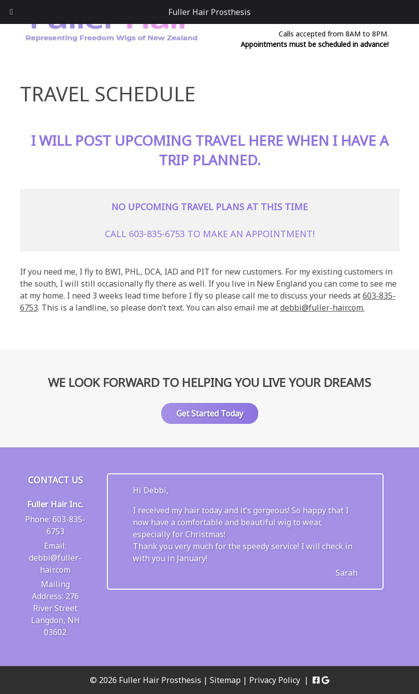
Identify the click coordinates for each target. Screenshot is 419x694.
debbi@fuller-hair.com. (322, 307)
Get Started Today (209, 413)
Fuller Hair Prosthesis (209, 11)
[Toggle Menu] (11, 12)
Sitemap (225, 680)
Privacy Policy (274, 680)
